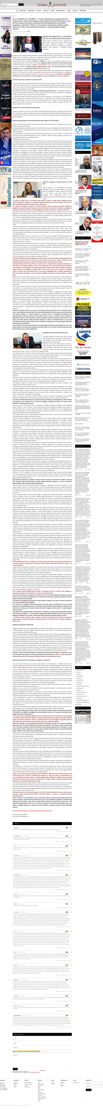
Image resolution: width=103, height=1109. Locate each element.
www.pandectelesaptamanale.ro (83, 702)
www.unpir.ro (79, 698)
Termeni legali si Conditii (35, 1072)
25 (78, 720)
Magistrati (31, 10)
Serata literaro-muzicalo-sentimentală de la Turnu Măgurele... (81, 192)
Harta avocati (27, 1086)
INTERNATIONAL (64, 1080)
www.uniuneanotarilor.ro (81, 696)
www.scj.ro (78, 674)
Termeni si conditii (25, 1105)
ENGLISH (62, 1082)
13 (82, 718)
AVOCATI (26, 1080)
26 (80, 720)
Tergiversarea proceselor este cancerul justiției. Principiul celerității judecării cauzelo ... (82, 383)
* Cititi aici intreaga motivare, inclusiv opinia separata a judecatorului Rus (32, 811)
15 (87, 718)
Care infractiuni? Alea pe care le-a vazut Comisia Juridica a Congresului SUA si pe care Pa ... (82, 419)
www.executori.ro (80, 694)
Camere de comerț (41, 1098)
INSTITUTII (40, 1080)
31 (76, 722)
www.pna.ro (79, 678)
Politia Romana (41, 1089)
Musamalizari (2, 1085)
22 (87, 719)
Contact (75, 10)
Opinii (52, 10)
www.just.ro (78, 672)
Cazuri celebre (3, 1086)
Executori (40, 1095)
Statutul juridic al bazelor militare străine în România (81, 212)
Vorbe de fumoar (76, 1082)
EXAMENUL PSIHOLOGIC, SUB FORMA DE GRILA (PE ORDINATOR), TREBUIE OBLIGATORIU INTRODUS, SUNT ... (82, 407)
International (60, 10)
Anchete (1, 1082)
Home (13, 16)
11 (78, 718)
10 (76, 718)
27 (82, 720)
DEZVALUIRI (2, 1080)
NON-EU (62, 1085)
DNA (15, 1085)
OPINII (52, 1080)
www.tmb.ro (79, 684)
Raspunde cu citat (64, 831)
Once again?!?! (79, 423)
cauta (21, 4)
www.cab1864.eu (80, 680)
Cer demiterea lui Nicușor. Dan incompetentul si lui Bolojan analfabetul (82, 395)
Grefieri (39, 1099)
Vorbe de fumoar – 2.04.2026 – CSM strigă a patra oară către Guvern (83, 249)
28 (84, 720)
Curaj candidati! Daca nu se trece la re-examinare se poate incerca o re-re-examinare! (82, 401)
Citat (70, 831)
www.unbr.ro (79, 690)
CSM (39, 1082)
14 (84, 718)
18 (78, 719)
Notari (39, 1086)
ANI (38, 1091)
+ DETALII (89, 246)
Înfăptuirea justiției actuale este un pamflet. (83, 414)
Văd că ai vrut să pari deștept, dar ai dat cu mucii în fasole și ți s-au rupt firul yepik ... (82, 428)
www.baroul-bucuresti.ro (81, 692)
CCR (39, 1101)
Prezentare (83, 10)
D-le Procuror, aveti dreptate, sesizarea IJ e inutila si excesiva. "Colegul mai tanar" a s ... (82, 440)
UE (61, 1086)
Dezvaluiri (23, 10)
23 (89, 719)
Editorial (53, 1082)
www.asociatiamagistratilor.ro (82, 686)
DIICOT (15, 1086)
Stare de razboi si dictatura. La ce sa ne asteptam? (82, 232)
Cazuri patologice (3, 1088)
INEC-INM (40, 1085)
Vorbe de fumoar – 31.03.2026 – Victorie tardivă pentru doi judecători (82, 262)
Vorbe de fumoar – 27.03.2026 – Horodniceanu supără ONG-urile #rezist (82, 275)
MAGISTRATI (16, 1080)
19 (80, 719)
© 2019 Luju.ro (3, 1105)
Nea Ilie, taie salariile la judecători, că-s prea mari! (81, 171)
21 (84, 719)
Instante (15, 1082)
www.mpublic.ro (79, 676)
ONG (39, 1088)
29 (87, 720)
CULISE (74, 1080)
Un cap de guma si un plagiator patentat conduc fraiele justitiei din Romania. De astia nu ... (83, 377)
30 (89, 720)
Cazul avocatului (28, 1082)
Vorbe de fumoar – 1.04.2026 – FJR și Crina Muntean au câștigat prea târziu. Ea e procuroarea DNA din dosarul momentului (82, 255)
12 (80, 718)
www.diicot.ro (79, 682)
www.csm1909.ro (80, 670)
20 (82, 719)
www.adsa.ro (79, 704)
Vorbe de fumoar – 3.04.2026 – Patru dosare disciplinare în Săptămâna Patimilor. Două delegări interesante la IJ (82, 243)
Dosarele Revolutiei (4, 1089)
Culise (69, 10)
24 (76, 720)
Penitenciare (40, 1092)
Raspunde (58, 831)
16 (89, 718)
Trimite (15, 1069)
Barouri (26, 1085)
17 (76, 719)
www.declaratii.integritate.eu (82, 700)
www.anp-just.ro (79, 688)
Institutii (46, 10)
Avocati (39, 10)
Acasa (9, 1105)
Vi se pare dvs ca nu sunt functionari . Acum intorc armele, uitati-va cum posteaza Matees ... (82, 389)
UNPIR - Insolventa (41, 1096)
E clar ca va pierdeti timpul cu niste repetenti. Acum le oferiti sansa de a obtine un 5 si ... (82, 434)
